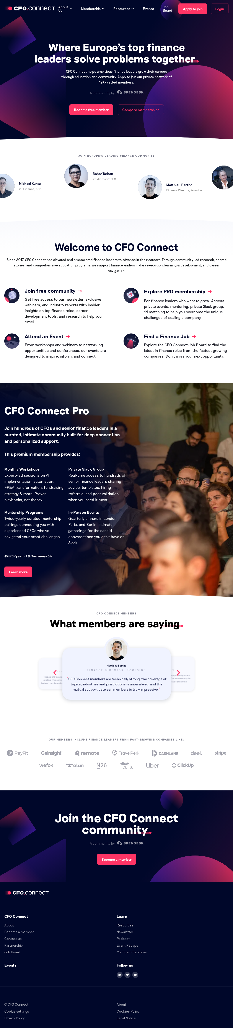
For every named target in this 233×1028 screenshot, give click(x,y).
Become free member (91, 110)
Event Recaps (127, 945)
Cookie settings (16, 1011)
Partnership (13, 945)
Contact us (13, 938)
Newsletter (125, 932)
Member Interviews (132, 952)
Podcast (123, 938)
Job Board (167, 8)
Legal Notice (126, 1018)
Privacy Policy (14, 1018)
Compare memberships (140, 110)
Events (148, 8)
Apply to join (193, 9)
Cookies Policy (128, 1011)
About (9, 925)
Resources (125, 925)
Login (219, 9)
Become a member (116, 859)
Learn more (18, 572)
